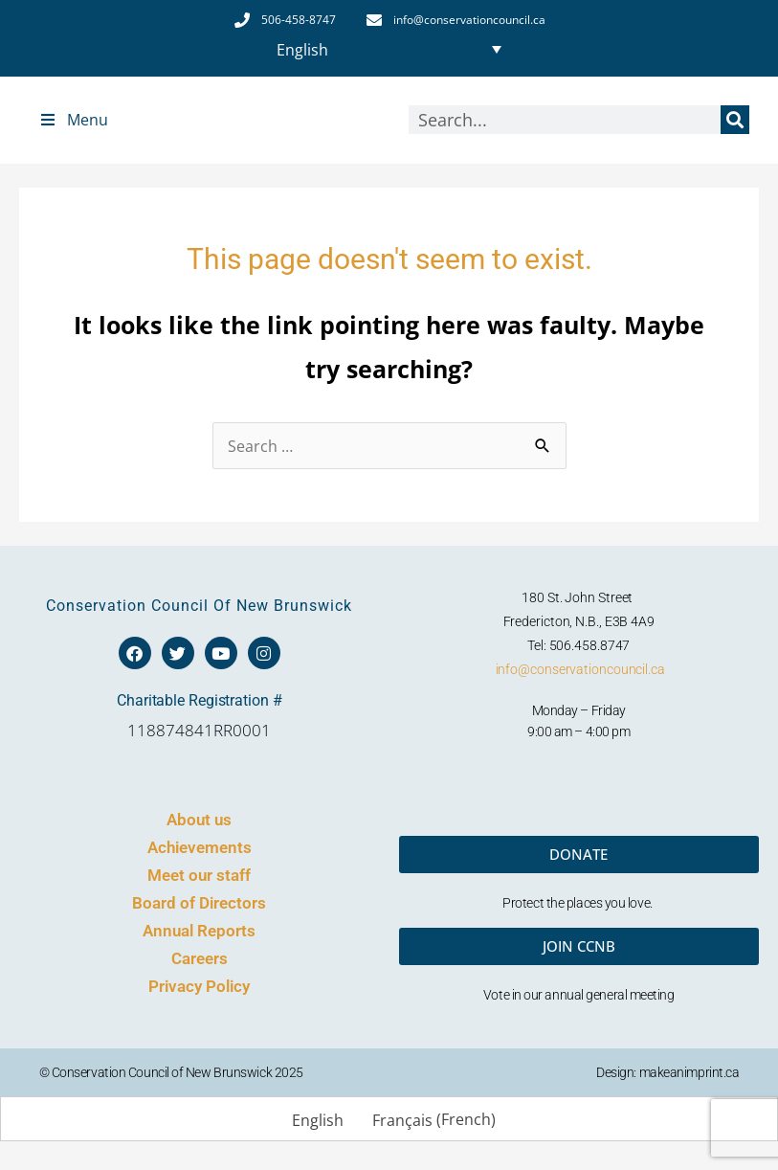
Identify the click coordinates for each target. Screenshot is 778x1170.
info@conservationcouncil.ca (580, 669)
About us (199, 819)
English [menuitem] (302, 49)
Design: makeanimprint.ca (667, 1072)
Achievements (199, 847)
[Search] (735, 119)
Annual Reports (199, 930)
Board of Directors (199, 902)
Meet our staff (199, 875)
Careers (199, 958)
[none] (388, 48)
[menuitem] (388, 48)
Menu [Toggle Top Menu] (73, 119)
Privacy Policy (199, 986)
